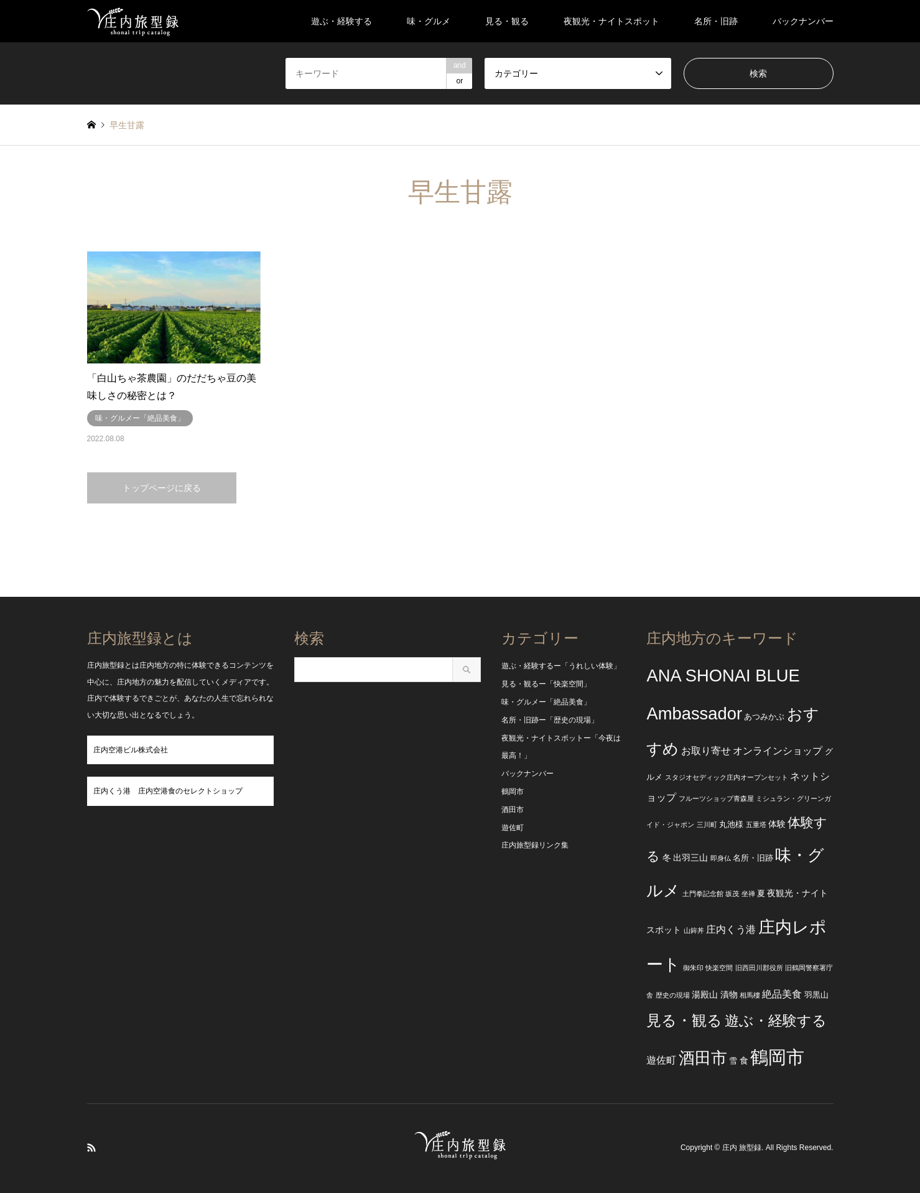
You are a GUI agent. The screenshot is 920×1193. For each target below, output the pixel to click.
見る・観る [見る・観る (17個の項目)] (684, 1021)
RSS (91, 1147)
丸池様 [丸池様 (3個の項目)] (731, 824)
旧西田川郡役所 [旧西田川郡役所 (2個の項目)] (759, 967)
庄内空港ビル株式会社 (130, 750)
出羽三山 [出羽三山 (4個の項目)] (690, 858)
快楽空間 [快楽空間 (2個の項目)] (719, 967)
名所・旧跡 (716, 21)
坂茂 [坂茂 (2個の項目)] (732, 893)
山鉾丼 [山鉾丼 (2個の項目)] (694, 930)
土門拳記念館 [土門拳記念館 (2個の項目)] (702, 893)
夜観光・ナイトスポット (611, 21)
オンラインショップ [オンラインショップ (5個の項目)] (777, 751)
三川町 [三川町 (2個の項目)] (707, 824)
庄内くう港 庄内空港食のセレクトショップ (168, 791)
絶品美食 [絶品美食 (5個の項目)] (782, 994)
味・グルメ (428, 21)
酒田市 (512, 809)
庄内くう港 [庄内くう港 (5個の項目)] (731, 929)
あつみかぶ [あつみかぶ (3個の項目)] (764, 717)
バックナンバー (803, 21)
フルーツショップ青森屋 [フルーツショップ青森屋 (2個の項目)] (716, 798)
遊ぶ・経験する (341, 21)
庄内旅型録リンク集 (535, 845)
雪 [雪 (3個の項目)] (733, 1061)
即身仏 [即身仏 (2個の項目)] (720, 858)
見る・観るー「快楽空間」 (546, 684)
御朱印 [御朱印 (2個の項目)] (693, 967)
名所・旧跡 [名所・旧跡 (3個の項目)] (753, 858)
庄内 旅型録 (741, 1148)
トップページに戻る (162, 488)
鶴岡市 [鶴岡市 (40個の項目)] (777, 1057)
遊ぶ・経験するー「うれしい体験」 (561, 666)
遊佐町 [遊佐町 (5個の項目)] (661, 1060)
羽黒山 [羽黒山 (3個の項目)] (816, 995)
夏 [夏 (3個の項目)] (761, 893)
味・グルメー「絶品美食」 (546, 702)
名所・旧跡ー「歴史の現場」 (549, 720)
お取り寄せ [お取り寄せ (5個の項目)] (706, 751)
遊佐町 (512, 827)
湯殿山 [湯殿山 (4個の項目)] (705, 994)
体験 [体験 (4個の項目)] (777, 824)
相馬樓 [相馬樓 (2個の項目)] (750, 995)
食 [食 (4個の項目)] (744, 1060)
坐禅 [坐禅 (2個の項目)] (748, 893)
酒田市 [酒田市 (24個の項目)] (703, 1058)
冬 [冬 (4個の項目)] (666, 858)
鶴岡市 (512, 791)
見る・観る (507, 21)
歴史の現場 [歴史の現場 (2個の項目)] (673, 995)
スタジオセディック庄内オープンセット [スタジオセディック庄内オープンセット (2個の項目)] (726, 777)
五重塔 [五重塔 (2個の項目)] (756, 824)
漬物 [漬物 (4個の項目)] (729, 994)
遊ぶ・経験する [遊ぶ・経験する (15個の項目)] (776, 1021)
